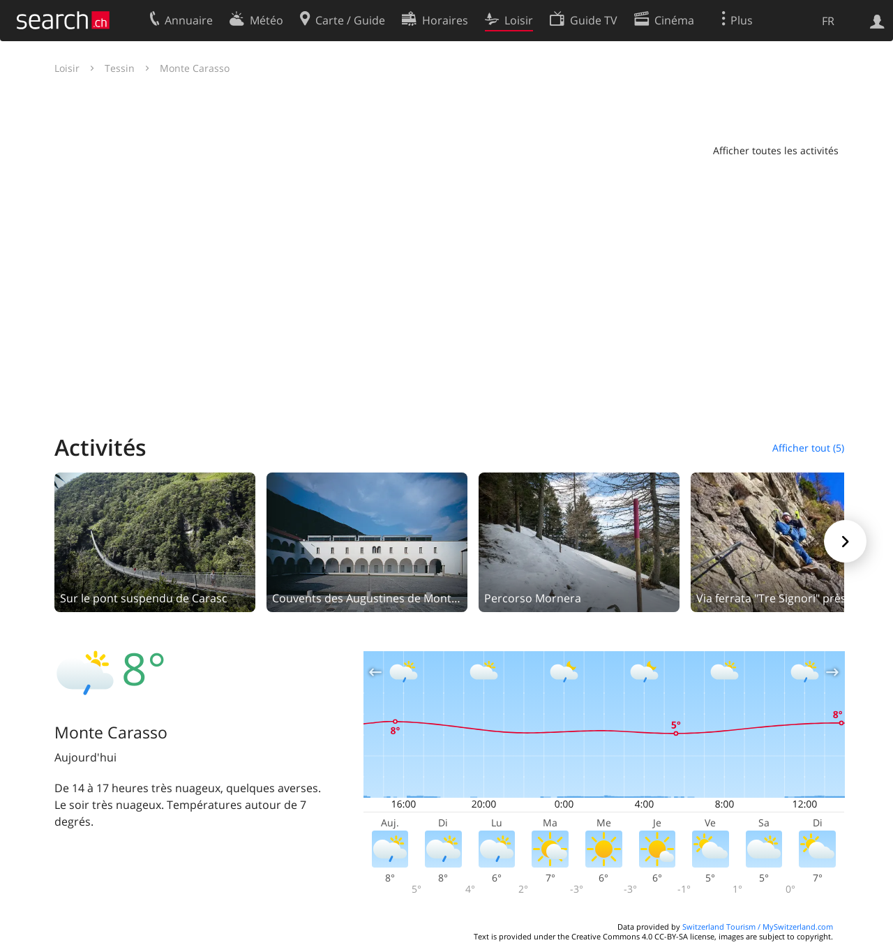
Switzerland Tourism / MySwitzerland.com (757, 926)
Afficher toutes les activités (776, 150)
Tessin (120, 68)
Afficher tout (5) (808, 447)
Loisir (67, 68)
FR (828, 21)
